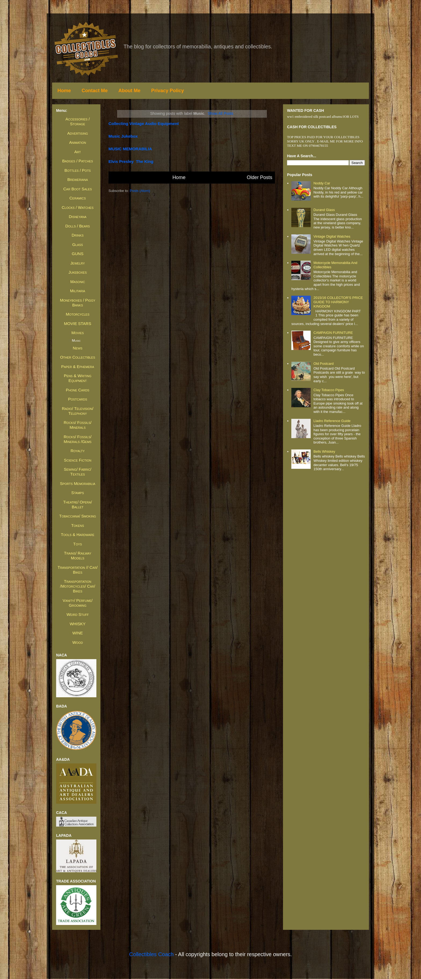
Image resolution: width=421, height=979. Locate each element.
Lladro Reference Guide (331, 421)
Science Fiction (77, 460)
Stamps (77, 492)
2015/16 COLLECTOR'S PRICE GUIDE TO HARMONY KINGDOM (338, 302)
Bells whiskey (324, 451)
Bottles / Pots (77, 170)
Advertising (77, 133)
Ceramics (78, 198)
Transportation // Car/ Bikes (77, 569)
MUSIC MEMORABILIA (130, 149)
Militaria (77, 290)
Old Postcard (323, 364)
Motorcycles (77, 314)
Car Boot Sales (77, 189)
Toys (77, 544)
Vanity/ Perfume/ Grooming (77, 603)
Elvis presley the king (130, 161)
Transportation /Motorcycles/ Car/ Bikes (77, 586)
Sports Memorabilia (77, 483)
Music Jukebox (123, 136)
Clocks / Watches (78, 207)
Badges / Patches (77, 161)
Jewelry (77, 263)
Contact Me (95, 90)
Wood (77, 642)
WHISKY (77, 623)
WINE (77, 633)
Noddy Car (321, 183)
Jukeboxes (77, 272)
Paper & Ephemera (77, 366)
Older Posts (259, 177)
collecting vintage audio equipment (143, 123)
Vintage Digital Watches (331, 236)
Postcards (77, 399)
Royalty (78, 450)
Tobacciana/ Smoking (77, 516)
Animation (77, 142)
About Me (129, 90)
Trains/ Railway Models (77, 555)
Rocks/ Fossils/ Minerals (77, 425)
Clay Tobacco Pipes (328, 390)
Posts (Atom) (140, 191)
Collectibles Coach (151, 954)
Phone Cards (77, 390)
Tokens (77, 525)
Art (77, 151)
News (77, 348)
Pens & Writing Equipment (77, 378)
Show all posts (220, 113)
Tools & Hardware (78, 534)
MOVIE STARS (77, 323)
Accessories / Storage (78, 121)
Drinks (78, 235)
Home (64, 90)
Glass (77, 244)
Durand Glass (324, 210)
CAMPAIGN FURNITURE (333, 333)
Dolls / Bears (77, 226)
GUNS (77, 253)
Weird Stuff (78, 614)
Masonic (77, 281)
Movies (77, 332)
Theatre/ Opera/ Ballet (77, 504)
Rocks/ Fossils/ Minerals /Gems (77, 439)
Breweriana (77, 179)
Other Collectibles (77, 357)
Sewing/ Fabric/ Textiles (78, 471)
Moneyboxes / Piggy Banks (77, 302)
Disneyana (77, 216)
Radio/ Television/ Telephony (77, 411)
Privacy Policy (167, 90)
